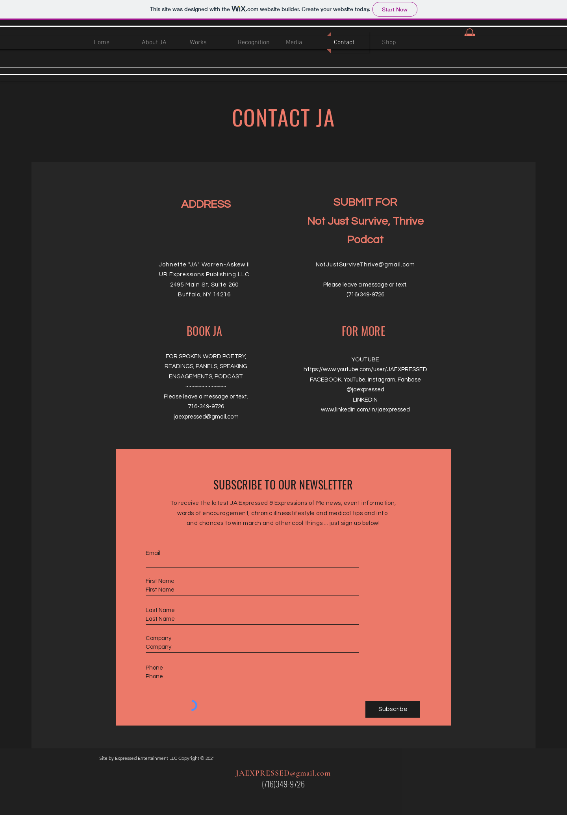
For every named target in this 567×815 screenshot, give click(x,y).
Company (158, 638)
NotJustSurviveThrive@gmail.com (365, 265)
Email (153, 553)
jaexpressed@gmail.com (206, 417)
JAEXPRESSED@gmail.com (283, 773)
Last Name (160, 610)
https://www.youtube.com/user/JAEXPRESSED (365, 369)
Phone (154, 668)
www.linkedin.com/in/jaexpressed (365, 410)
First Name (160, 581)
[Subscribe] (392, 709)
